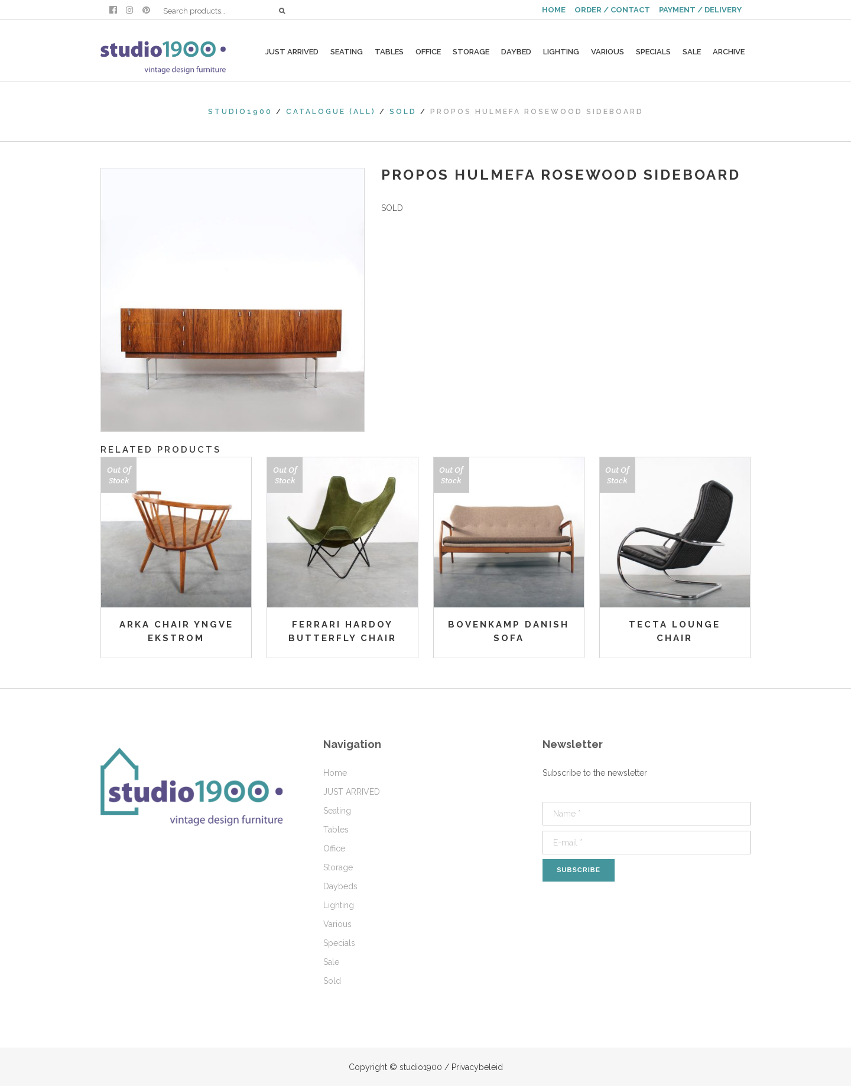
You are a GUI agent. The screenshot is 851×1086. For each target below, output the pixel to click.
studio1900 (240, 112)
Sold (403, 112)
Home (335, 773)
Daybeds (340, 886)
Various (337, 924)
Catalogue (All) (331, 112)
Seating (337, 810)
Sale (331, 962)
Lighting (338, 905)
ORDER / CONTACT (612, 9)
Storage (338, 867)
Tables (336, 829)
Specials (339, 943)
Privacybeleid (477, 1067)
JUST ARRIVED (351, 791)
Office (334, 848)
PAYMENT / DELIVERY (700, 9)
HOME (554, 9)
